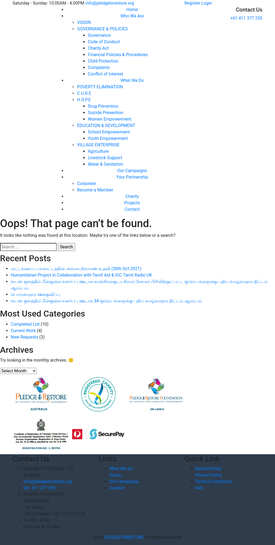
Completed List (25, 324)
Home (132, 9)
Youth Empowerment (108, 138)
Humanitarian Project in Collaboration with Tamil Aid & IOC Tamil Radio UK (81, 275)
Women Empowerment (109, 119)
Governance (99, 35)
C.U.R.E (84, 93)
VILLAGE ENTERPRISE (98, 144)
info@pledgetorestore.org (109, 3)
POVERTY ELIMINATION (100, 86)
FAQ (199, 487)
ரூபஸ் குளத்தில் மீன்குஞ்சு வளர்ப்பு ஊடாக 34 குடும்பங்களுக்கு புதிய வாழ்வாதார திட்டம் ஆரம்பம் (106, 300)
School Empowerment (109, 132)
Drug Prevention (103, 106)
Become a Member (95, 189)
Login (206, 3)
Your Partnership (132, 177)
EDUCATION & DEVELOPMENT (106, 125)
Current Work (23, 330)
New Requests (24, 337)
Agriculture (98, 151)
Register (192, 3)
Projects (132, 202)
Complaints (99, 67)
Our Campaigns (132, 170)
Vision (115, 475)
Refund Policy (208, 468)
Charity (132, 196)
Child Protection (103, 61)
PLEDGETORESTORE (124, 537)
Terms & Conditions (214, 481)
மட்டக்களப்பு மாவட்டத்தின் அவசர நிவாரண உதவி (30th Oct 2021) (76, 268)
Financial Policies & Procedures (118, 54)
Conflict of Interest (105, 74)
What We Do (132, 80)
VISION (84, 22)
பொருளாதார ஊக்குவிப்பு (35, 294)
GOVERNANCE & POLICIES (102, 28)
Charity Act (98, 48)
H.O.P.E (84, 99)
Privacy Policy (208, 475)
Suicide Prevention (105, 112)
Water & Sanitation (105, 164)
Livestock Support (105, 157)
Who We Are (132, 16)
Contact (132, 209)
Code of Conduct (104, 41)
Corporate (86, 183)
